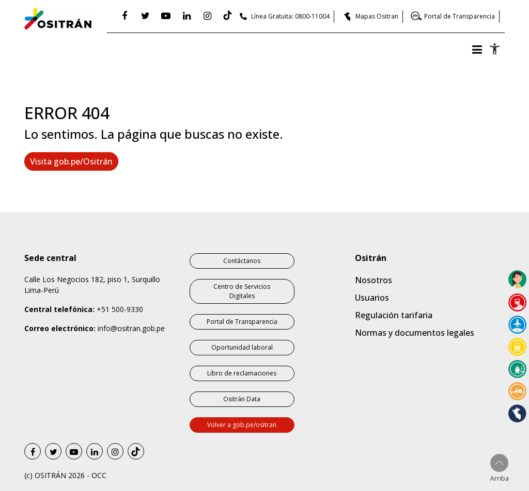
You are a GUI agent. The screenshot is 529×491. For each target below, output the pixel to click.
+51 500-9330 (120, 309)
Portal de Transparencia (459, 16)
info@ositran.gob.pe (131, 328)
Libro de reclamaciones (241, 373)
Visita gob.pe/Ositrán (71, 161)
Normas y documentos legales (414, 332)
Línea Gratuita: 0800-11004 (290, 16)
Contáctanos (241, 260)
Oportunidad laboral (242, 347)
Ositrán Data (241, 399)
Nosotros (373, 280)
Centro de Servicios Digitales (241, 291)
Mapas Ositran (376, 16)
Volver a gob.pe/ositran (241, 424)
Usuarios (372, 297)
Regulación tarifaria (393, 315)
